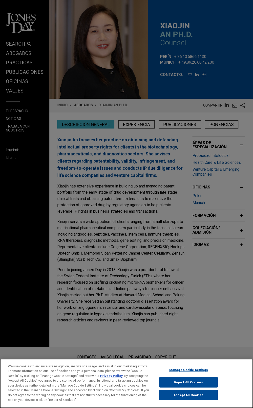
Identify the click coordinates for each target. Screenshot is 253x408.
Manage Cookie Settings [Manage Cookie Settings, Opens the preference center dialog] (188, 373)
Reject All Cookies (188, 386)
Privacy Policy (111, 379)
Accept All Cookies (188, 398)
